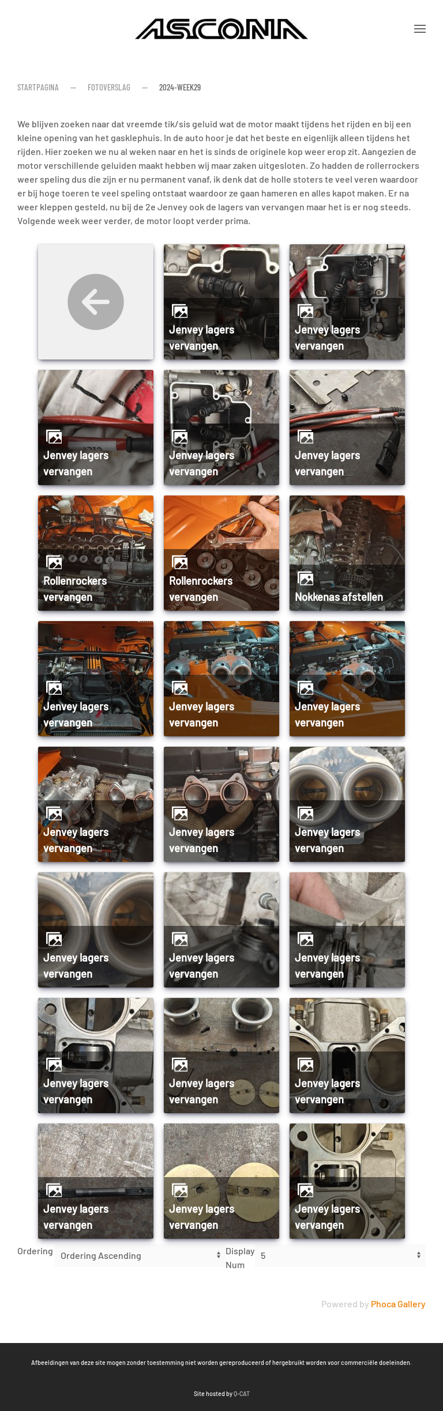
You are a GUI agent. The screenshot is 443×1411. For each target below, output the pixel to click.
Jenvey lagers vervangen (201, 337)
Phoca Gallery (398, 1303)
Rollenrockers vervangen (75, 588)
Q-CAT (141, 1393)
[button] (420, 29)
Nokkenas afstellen (339, 597)
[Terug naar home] (221, 29)
